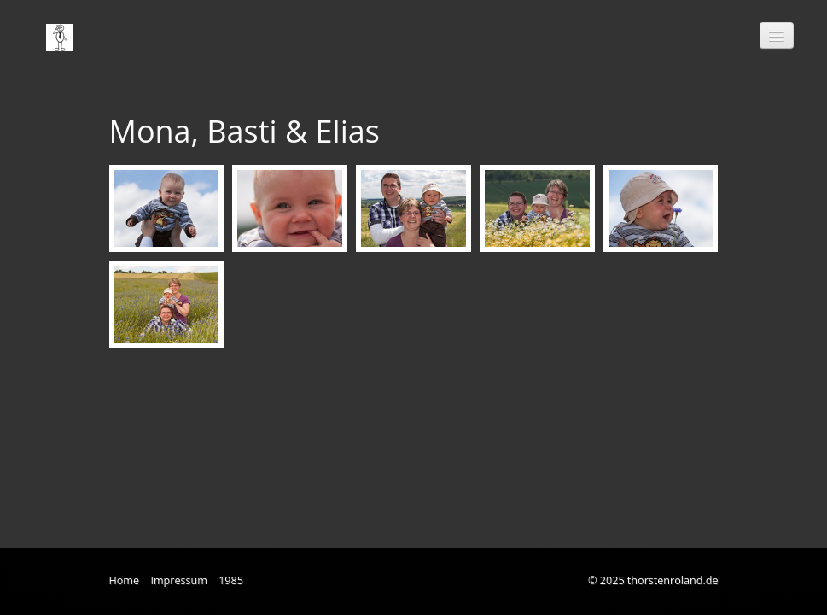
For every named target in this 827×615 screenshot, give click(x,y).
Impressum (178, 580)
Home (124, 580)
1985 (230, 580)
